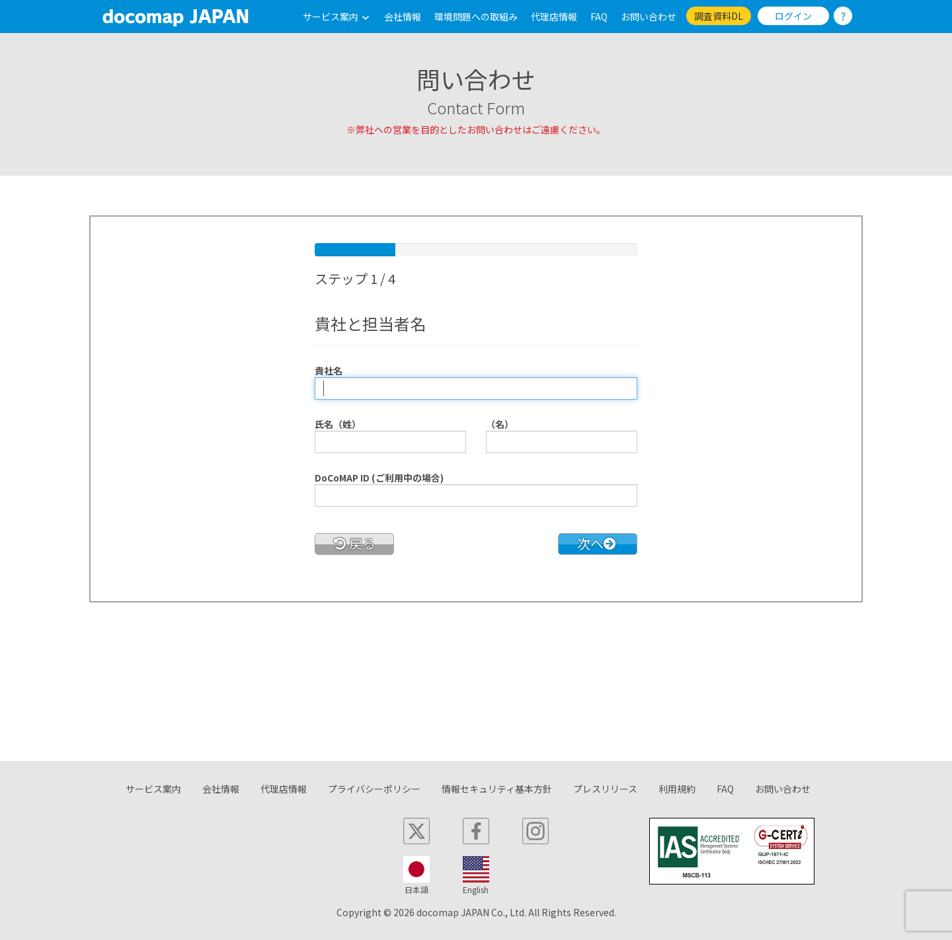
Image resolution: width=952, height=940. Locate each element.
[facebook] (476, 831)
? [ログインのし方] (843, 16)
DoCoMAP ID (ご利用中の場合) (379, 477)
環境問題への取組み (476, 16)
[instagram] (535, 831)
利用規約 (676, 788)
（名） (500, 424)
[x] (416, 831)
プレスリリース (605, 788)
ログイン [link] (793, 15)
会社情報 (402, 16)
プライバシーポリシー (374, 788)
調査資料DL (718, 15)
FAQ (599, 16)
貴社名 (328, 370)
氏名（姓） (338, 424)
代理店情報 (554, 16)
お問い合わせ (648, 16)
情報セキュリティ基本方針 (497, 788)
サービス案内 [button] (337, 16)
